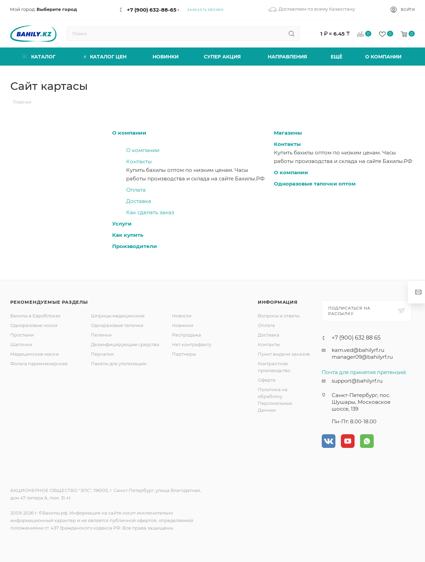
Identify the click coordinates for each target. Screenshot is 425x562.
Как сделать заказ (150, 212)
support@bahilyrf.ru (357, 381)
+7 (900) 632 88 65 (356, 338)
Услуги (122, 223)
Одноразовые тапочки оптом (315, 183)
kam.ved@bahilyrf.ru (358, 350)
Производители (134, 246)
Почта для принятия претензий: (364, 372)
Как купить (127, 235)
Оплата (136, 190)
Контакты (139, 161)
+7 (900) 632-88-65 (151, 9)
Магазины (288, 132)
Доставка (138, 201)
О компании (129, 132)
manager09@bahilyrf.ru (362, 357)
